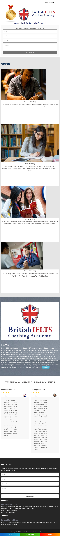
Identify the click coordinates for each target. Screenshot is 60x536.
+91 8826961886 (12, 511)
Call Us (10, 534)
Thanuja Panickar (38, 389)
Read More (46, 367)
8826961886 (49, 2)
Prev (3, 16)
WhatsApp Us (30, 534)
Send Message (30, 52)
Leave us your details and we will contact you (30, 28)
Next (57, 16)
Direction (49, 534)
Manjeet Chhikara (8, 389)
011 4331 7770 (10, 513)
